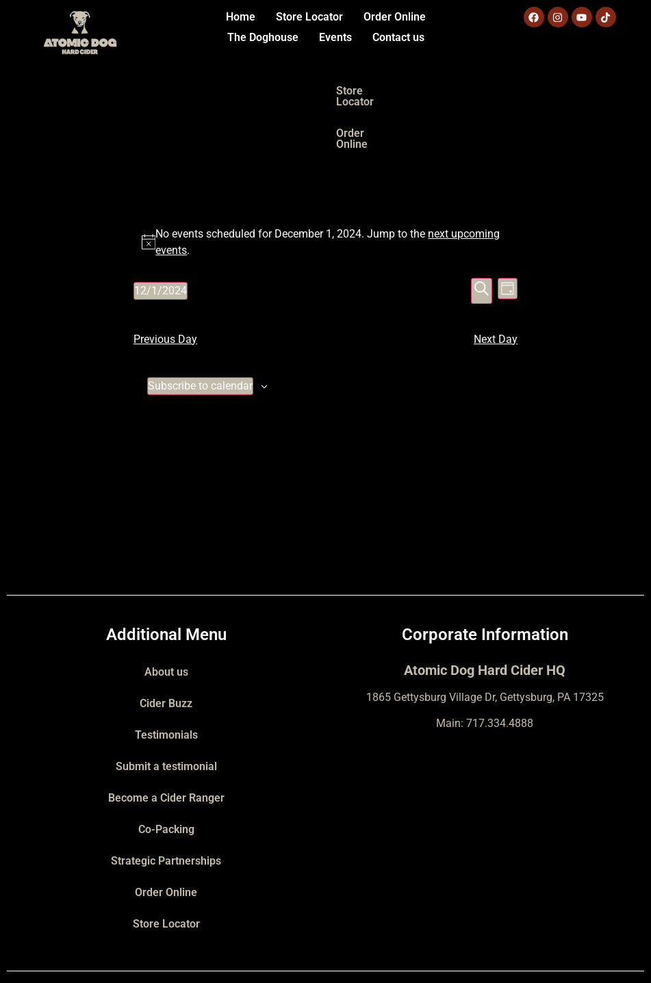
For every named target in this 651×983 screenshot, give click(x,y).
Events (335, 37)
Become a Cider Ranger (166, 744)
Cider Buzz (166, 649)
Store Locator (309, 16)
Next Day (496, 285)
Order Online (394, 16)
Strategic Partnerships (166, 807)
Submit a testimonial (166, 712)
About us (166, 618)
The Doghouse (262, 37)
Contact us (398, 37)
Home (240, 16)
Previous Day (165, 285)
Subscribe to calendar (200, 332)
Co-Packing (166, 775)
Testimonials (166, 681)
